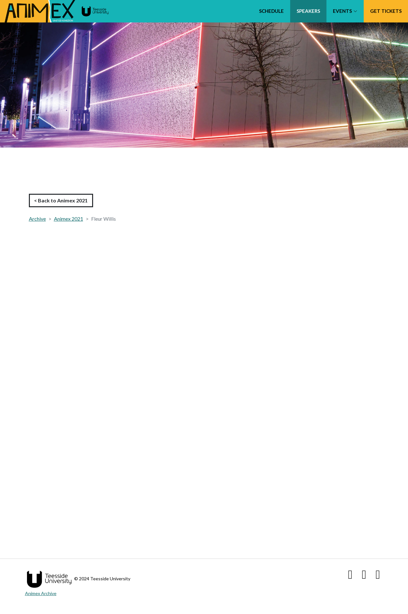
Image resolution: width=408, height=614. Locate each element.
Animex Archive (40, 593)
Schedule (271, 11)
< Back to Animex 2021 (61, 200)
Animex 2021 (68, 219)
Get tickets (386, 11)
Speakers (308, 11)
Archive (37, 219)
